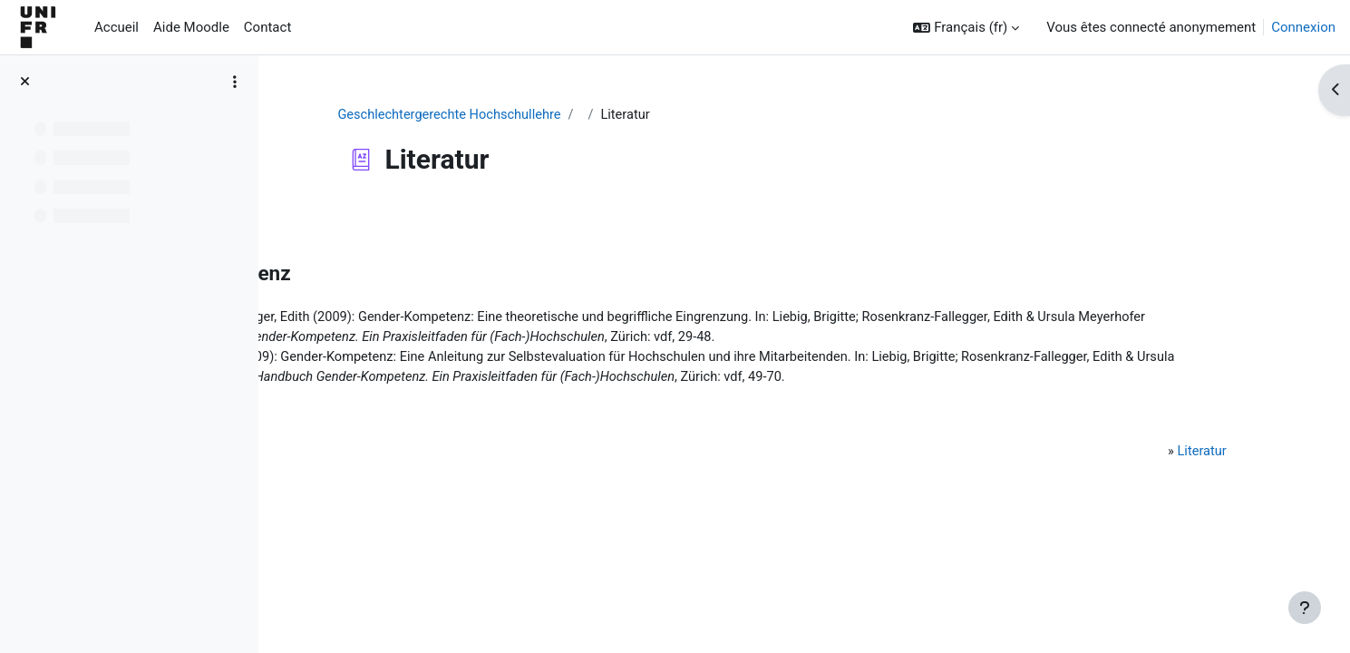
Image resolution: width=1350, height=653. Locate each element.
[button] (966, 27)
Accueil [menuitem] (116, 27)
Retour (325, 221)
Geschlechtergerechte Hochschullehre (541, 115)
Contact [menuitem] (267, 27)
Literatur (1186, 476)
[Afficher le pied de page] (1304, 607)
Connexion (1303, 27)
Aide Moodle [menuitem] (191, 27)
